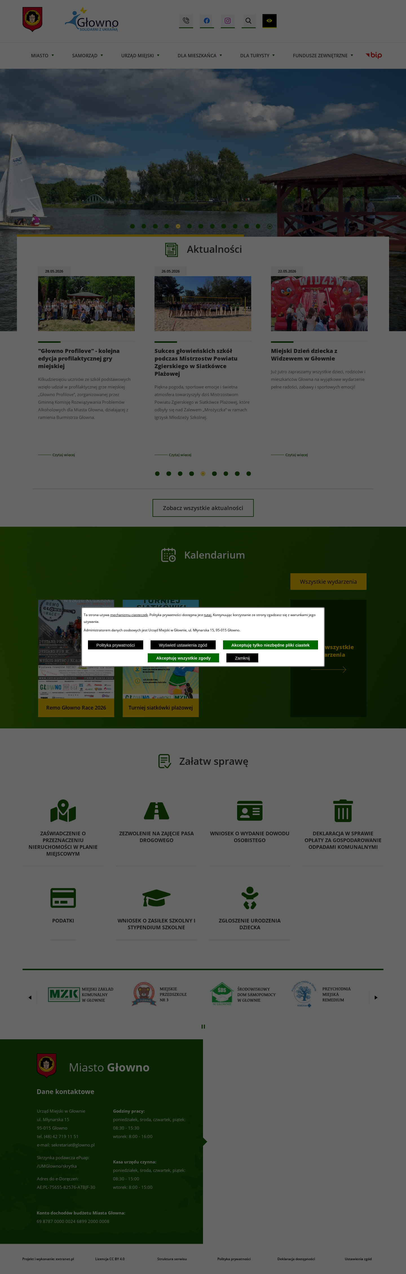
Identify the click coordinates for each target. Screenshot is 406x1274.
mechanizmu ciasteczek (129, 614)
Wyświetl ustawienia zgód (183, 645)
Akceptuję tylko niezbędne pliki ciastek (270, 645)
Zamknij (242, 658)
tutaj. (208, 614)
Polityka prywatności (115, 645)
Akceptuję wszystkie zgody (183, 658)
